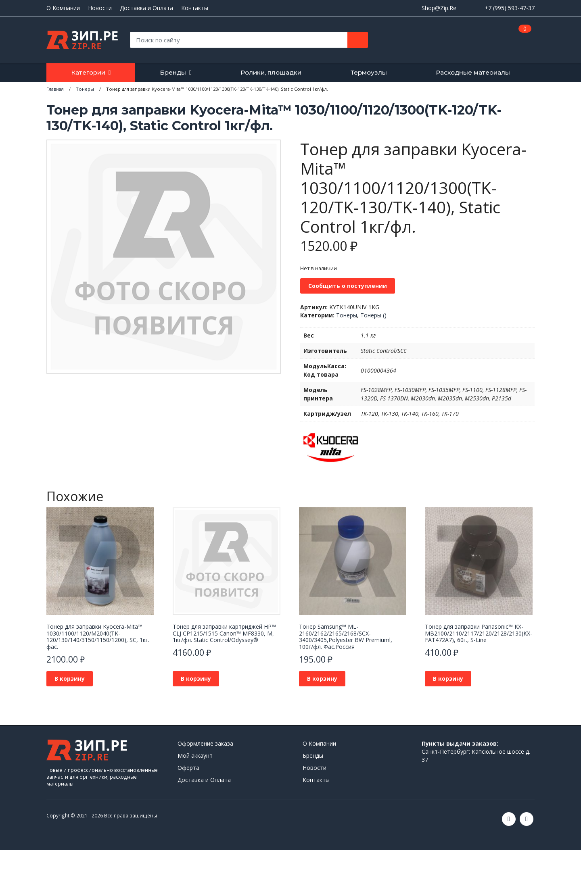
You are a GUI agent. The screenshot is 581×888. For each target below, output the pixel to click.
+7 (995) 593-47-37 (510, 8)
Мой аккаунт (195, 755)
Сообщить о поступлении (347, 286)
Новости (100, 8)
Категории (88, 72)
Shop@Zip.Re (439, 8)
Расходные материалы (473, 72)
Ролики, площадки (270, 72)
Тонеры (346, 315)
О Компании (63, 8)
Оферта (188, 767)
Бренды (173, 72)
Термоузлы (369, 72)
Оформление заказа (205, 743)
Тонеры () (373, 315)
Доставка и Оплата (146, 8)
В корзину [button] (69, 678)
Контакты (194, 8)
